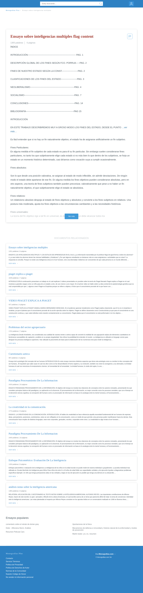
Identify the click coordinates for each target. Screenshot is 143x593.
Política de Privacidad (14, 565)
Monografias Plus (13, 10)
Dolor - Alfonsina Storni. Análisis (18, 528)
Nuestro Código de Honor (16, 574)
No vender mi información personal (19, 577)
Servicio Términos (13, 561)
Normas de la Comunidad (16, 571)
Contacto (9, 558)
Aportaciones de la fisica (82, 524)
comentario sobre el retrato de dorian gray (22, 524)
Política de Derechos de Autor (17, 568)
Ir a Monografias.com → (106, 554)
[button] (130, 37)
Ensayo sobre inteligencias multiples (36, 10)
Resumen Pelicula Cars (15, 532)
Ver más (71, 216)
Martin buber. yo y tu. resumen (84, 534)
